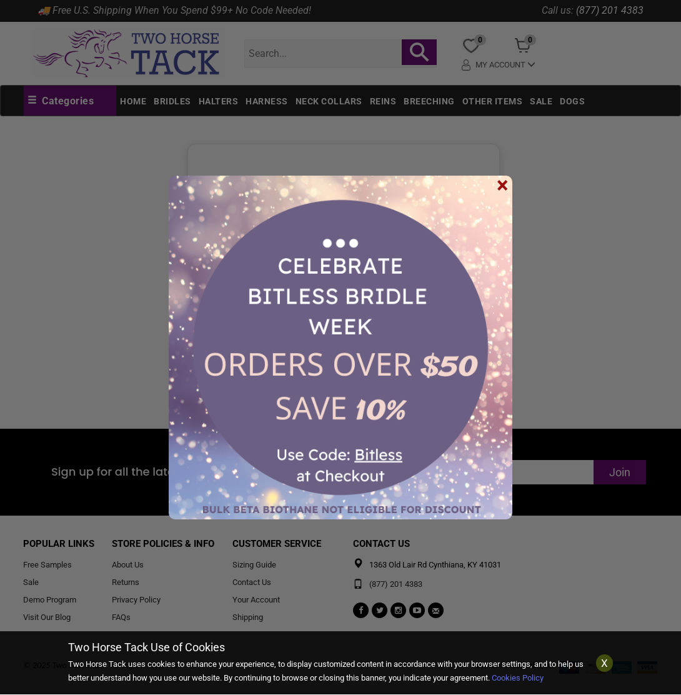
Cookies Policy (518, 677)
